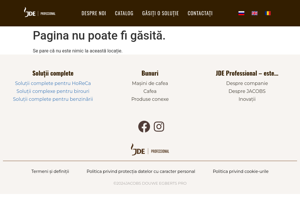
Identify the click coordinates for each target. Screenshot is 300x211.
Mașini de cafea (150, 83)
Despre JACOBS (247, 91)
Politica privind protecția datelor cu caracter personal (141, 171)
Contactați (200, 13)
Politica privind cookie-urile (240, 171)
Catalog (124, 13)
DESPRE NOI (94, 13)
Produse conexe (150, 99)
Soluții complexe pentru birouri (52, 91)
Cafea (150, 91)
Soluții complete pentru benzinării (53, 99)
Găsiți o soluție (160, 13)
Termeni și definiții (50, 171)
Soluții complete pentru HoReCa (53, 83)
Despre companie (247, 83)
